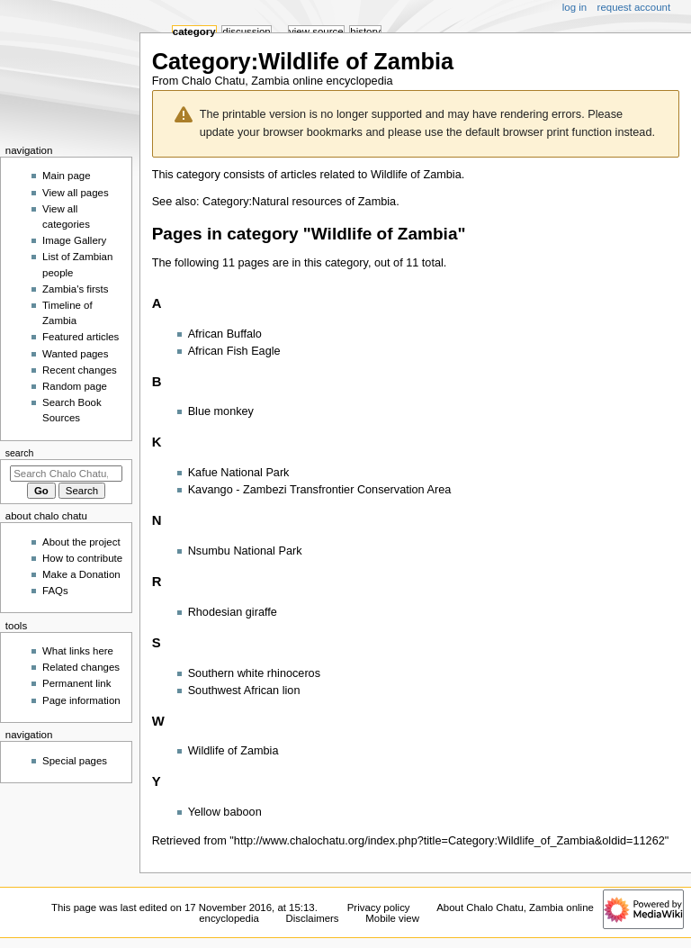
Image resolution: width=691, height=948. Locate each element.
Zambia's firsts (75, 289)
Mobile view (392, 918)
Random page (74, 386)
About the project (81, 542)
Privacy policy (378, 907)
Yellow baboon (225, 812)
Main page (66, 175)
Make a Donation (81, 574)
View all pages (75, 192)
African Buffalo (225, 334)
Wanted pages (75, 353)
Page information (81, 700)
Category (194, 31)
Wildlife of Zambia (416, 174)
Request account (634, 7)
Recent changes (79, 370)
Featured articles (80, 336)
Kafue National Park (239, 472)
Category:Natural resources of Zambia (299, 201)
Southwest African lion (244, 690)
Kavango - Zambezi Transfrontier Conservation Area (320, 489)
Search (19, 452)
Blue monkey (221, 411)
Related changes (81, 667)
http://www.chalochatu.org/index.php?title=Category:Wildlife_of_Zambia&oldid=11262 (449, 841)
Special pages (74, 760)
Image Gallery (74, 240)
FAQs (55, 590)
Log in (574, 7)
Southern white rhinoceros (254, 673)
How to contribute (82, 558)
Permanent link (76, 683)
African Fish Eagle (234, 351)
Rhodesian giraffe (232, 612)
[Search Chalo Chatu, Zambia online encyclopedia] (66, 473)
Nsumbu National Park (245, 551)
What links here (77, 651)
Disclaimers (312, 918)
